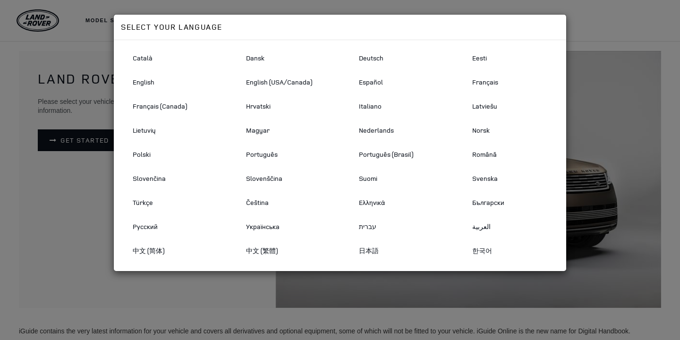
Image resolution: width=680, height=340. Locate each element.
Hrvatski (258, 106)
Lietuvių (144, 130)
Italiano (370, 106)
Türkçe (143, 202)
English (143, 81)
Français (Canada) (160, 106)
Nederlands (376, 130)
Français (485, 81)
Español (371, 81)
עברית (367, 226)
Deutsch (371, 57)
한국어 (482, 250)
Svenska (485, 178)
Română (484, 154)
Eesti (479, 57)
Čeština (257, 202)
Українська (263, 226)
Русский (145, 226)
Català (143, 57)
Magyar (258, 130)
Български (488, 202)
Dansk (255, 57)
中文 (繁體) (262, 250)
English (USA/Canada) (279, 81)
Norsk (481, 130)
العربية (481, 226)
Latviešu (484, 106)
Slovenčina (149, 178)
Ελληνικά (372, 202)
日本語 (369, 250)
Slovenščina (264, 178)
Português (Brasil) (386, 154)
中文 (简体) (148, 250)
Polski (142, 154)
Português (262, 154)
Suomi (368, 178)
